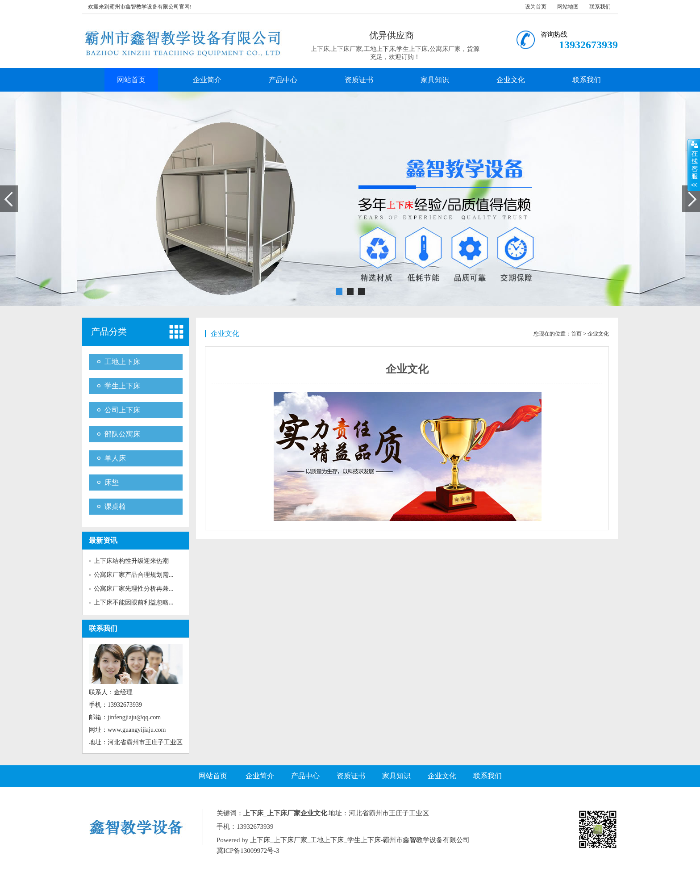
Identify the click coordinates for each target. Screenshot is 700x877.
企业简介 (207, 80)
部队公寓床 (122, 434)
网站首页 (131, 80)
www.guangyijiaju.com (137, 729)
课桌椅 (115, 506)
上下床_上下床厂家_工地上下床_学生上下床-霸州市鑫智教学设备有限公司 (360, 839)
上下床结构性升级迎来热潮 (131, 561)
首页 (576, 334)
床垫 (111, 482)
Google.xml (366, 850)
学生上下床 (122, 386)
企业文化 (510, 80)
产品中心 (283, 80)
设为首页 (535, 7)
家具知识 (435, 80)
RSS (314, 850)
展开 (694, 164)
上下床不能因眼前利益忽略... (134, 602)
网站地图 (568, 7)
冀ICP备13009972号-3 (248, 850)
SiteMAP (395, 850)
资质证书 (359, 80)
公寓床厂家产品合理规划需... (134, 574)
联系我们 (600, 7)
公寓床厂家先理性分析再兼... (134, 588)
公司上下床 (122, 410)
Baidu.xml (335, 850)
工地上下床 (122, 361)
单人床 (115, 458)
